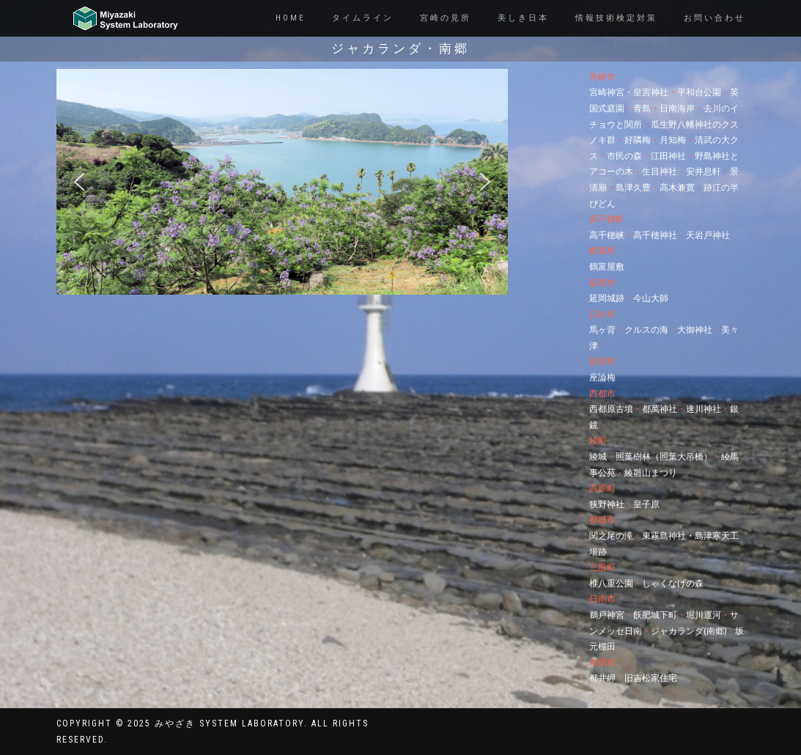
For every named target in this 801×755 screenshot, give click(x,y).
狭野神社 (606, 504)
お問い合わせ (714, 18)
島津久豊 (633, 187)
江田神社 (668, 156)
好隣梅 (637, 139)
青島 (642, 108)
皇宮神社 (650, 92)
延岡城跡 (606, 298)
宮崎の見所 (445, 18)
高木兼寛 (677, 187)
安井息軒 (703, 171)
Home (291, 18)
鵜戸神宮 (606, 614)
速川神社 (703, 408)
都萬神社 (659, 408)
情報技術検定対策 (616, 18)
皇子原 (646, 504)
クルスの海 (646, 329)
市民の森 (624, 156)
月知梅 (673, 139)
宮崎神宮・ (611, 92)
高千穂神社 (655, 235)
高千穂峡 (606, 235)
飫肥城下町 (655, 614)
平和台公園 (699, 92)
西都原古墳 (611, 408)
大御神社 (694, 329)
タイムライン (363, 18)
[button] (79, 182)
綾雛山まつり (650, 472)
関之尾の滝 (611, 535)
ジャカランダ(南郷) (688, 631)
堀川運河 (703, 614)
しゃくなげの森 (673, 583)
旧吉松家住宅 (650, 677)
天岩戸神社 (708, 235)
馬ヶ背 (602, 329)
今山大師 (650, 298)
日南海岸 (677, 108)
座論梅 (602, 377)
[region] (282, 182)
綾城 (598, 456)
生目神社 (659, 171)
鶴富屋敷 (606, 266)
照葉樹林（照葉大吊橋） (664, 456)
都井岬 (602, 677)
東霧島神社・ (668, 535)
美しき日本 (523, 18)
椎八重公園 (611, 583)
